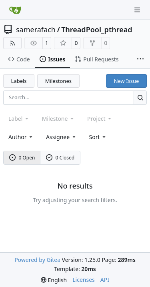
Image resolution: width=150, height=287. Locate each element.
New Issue (126, 81)
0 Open (22, 157)
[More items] (140, 59)
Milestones (58, 81)
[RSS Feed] (12, 43)
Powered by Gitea (37, 259)
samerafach (36, 29)
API (104, 279)
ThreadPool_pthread (96, 29)
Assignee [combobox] (61, 137)
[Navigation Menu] (138, 9)
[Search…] (140, 97)
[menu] (98, 137)
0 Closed (60, 157)
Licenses (83, 279)
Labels (19, 81)
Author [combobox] (21, 137)
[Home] (15, 10)
